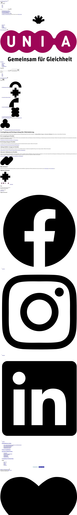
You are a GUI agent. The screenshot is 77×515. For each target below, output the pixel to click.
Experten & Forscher (6, 454)
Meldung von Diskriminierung (7, 14)
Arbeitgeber (5, 453)
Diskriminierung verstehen (11, 87)
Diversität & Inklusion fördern (6, 11)
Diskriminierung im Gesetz (7, 447)
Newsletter (5, 465)
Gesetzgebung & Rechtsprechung (6, 13)
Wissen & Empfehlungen (5, 12)
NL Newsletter (52, 168)
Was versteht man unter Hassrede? (8, 445)
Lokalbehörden (6, 456)
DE (2, 7)
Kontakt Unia (2, 190)
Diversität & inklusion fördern (7, 451)
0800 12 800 (20, 14)
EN (2, 6)
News (3, 25)
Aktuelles (5, 463)
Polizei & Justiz (6, 455)
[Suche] (4, 9)
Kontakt (3, 27)
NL (2, 73)
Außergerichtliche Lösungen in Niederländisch (18, 150)
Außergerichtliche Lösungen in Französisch (6, 150)
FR (2, 5)
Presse (3, 26)
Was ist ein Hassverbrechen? (8, 446)
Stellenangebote (4, 66)
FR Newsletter (46, 168)
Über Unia (3, 63)
